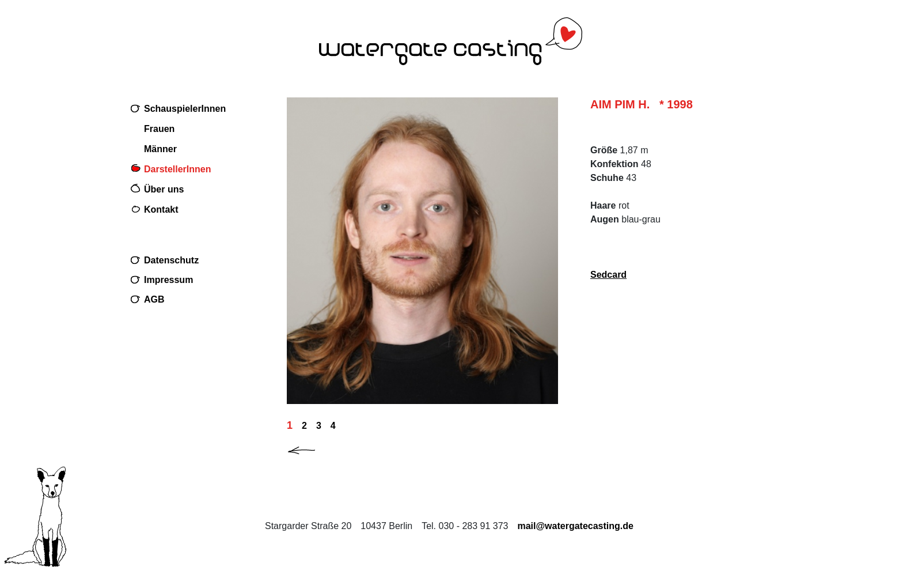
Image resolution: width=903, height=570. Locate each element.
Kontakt (161, 209)
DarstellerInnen (177, 169)
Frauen (159, 129)
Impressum (168, 280)
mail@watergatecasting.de (575, 526)
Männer (160, 149)
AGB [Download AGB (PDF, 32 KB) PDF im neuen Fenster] (154, 299)
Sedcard (608, 275)
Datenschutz (171, 260)
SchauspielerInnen (185, 109)
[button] (311, 448)
